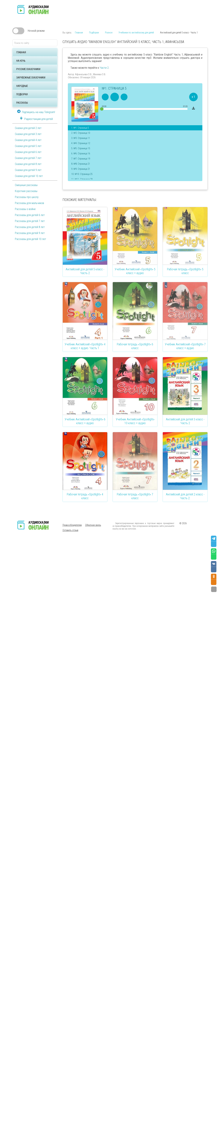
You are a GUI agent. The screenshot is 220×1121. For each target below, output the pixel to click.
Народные (22, 86)
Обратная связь (93, 525)
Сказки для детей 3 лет (28, 134)
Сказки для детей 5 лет (28, 146)
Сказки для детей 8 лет (28, 164)
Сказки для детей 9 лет (28, 170)
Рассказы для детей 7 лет (30, 221)
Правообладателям (72, 525)
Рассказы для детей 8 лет (30, 227)
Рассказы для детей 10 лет (30, 239)
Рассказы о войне (25, 209)
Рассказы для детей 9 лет (30, 233)
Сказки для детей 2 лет (28, 128)
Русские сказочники (28, 69)
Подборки (22, 94)
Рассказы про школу (27, 197)
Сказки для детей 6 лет (28, 152)
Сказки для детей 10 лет (29, 176)
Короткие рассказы (26, 191)
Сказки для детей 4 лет (28, 140)
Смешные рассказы (26, 185)
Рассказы (22, 102)
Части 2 (104, 67)
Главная (21, 52)
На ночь (20, 60)
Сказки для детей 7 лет (28, 158)
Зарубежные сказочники (30, 77)
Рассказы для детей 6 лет (30, 215)
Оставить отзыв (70, 530)
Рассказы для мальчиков (29, 203)
